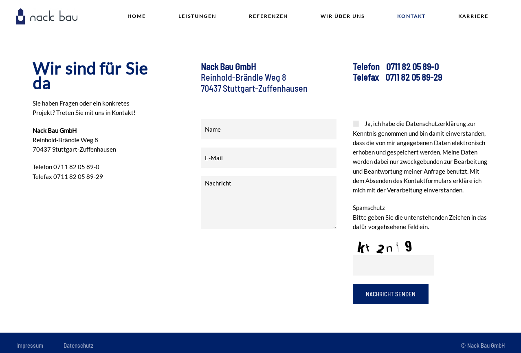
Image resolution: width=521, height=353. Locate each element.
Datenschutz (78, 345)
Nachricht (268, 202)
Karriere (473, 16)
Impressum (29, 345)
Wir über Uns (343, 16)
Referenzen (268, 16)
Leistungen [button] (197, 16)
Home (137, 16)
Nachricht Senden (390, 294)
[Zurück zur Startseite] (46, 16)
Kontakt (411, 16)
